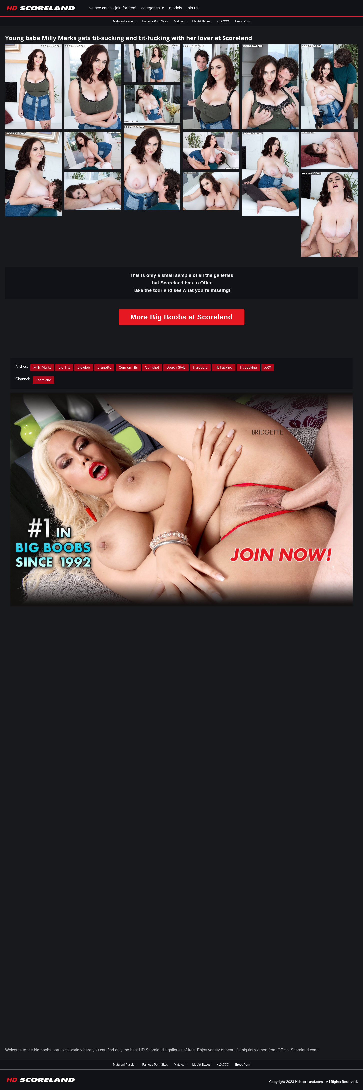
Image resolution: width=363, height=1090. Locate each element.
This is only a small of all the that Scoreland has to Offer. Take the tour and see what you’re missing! (181, 283)
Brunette (104, 367)
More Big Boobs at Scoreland (181, 317)
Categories (152, 8)
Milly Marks (42, 367)
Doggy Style (176, 367)
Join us (192, 8)
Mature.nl (180, 21)
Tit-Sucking (248, 367)
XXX (267, 367)
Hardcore (200, 367)
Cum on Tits (128, 367)
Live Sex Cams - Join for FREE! (112, 8)
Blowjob (83, 367)
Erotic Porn (242, 21)
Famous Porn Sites (155, 21)
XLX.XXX (223, 21)
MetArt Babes (201, 21)
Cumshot (152, 367)
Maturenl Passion (124, 21)
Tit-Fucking (223, 367)
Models (175, 8)
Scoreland (43, 380)
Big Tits (64, 367)
